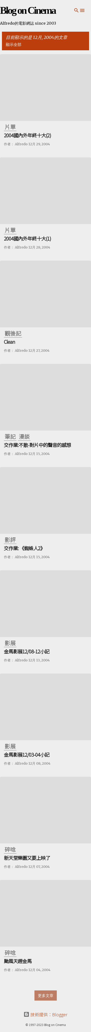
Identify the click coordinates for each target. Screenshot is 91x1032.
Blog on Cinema (27, 10)
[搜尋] (76, 10)
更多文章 (45, 995)
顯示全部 (13, 44)
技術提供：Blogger (45, 1014)
